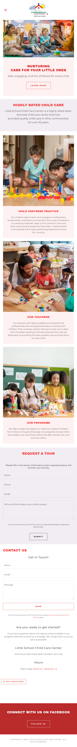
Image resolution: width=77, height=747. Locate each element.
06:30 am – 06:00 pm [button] (43, 669)
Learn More (38, 85)
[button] (8, 9)
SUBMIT (38, 536)
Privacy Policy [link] (53, 524)
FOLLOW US (38, 724)
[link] (38, 10)
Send (38, 606)
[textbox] (38, 475)
